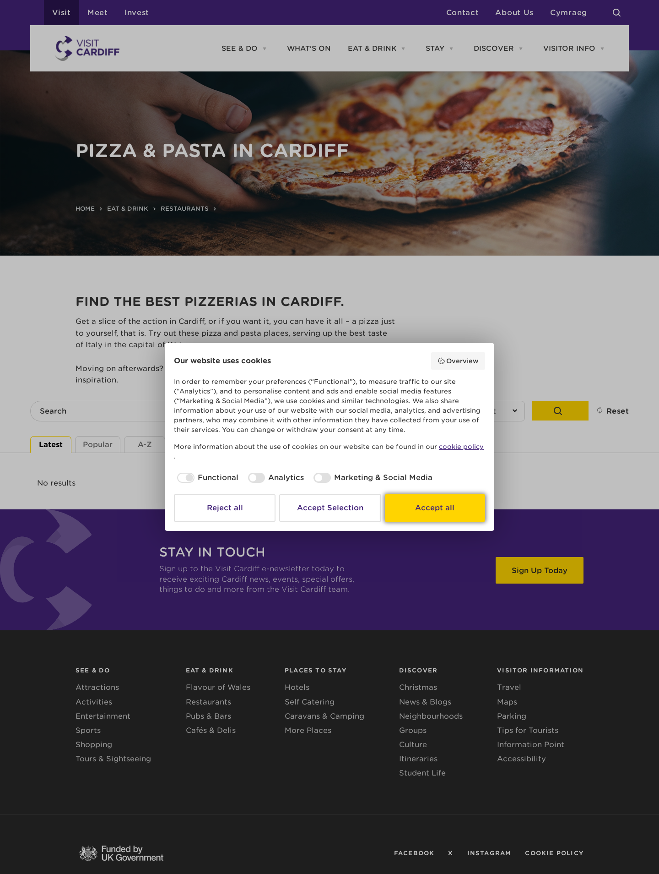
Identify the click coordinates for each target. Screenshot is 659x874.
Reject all (225, 507)
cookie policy (461, 446)
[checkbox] (206, 477)
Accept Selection (330, 507)
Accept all (434, 507)
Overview (458, 361)
